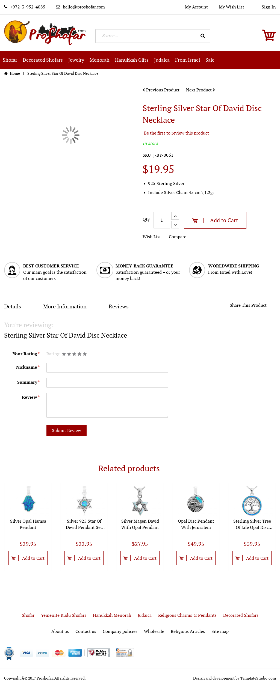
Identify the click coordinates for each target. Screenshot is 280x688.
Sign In (269, 7)
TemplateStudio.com (258, 678)
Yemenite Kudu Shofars (63, 615)
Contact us (85, 631)
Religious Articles (188, 631)
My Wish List (234, 7)
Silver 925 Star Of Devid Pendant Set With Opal (84, 528)
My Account (196, 7)
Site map (220, 631)
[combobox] (152, 36)
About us (60, 631)
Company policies (120, 631)
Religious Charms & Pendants (187, 615)
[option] (28, 527)
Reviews (119, 306)
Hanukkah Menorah (112, 615)
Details (12, 306)
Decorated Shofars (240, 615)
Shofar (28, 615)
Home (15, 73)
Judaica (145, 615)
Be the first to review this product (176, 133)
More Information (65, 306)
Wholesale (154, 631)
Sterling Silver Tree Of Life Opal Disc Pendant (252, 528)
